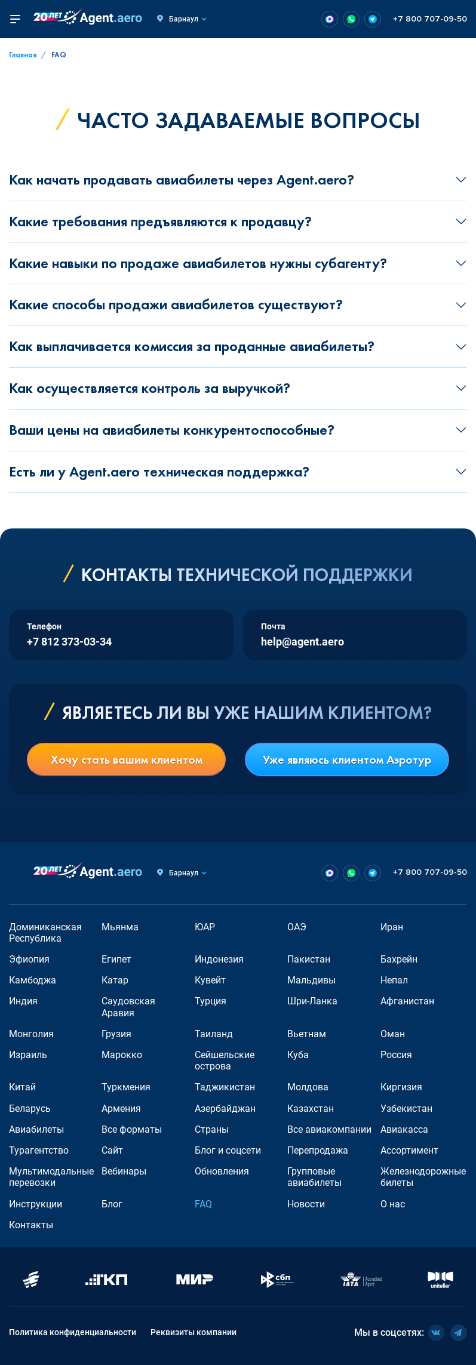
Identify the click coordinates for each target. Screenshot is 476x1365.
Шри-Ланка (312, 1001)
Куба (298, 1054)
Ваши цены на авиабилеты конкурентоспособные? (171, 429)
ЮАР (205, 927)
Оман (392, 1034)
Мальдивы (311, 980)
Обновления (222, 1171)
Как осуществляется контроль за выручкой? (149, 388)
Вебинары (124, 1171)
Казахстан (310, 1108)
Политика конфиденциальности (72, 1332)
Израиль (28, 1054)
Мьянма (120, 927)
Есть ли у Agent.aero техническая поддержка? (159, 471)
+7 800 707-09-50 (430, 19)
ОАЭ (296, 927)
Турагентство (39, 1150)
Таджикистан (225, 1087)
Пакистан (308, 959)
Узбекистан (406, 1108)
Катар (115, 980)
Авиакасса (404, 1129)
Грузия (116, 1034)
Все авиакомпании (329, 1129)
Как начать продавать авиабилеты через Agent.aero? (181, 179)
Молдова (307, 1087)
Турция (210, 1001)
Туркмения (126, 1087)
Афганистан (407, 1001)
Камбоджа (32, 980)
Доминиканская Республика (45, 932)
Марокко (122, 1054)
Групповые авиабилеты (314, 1177)
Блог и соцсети (228, 1150)
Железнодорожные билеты (423, 1177)
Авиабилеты (36, 1129)
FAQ (203, 1204)
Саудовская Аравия (128, 1006)
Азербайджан (225, 1108)
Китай (22, 1087)
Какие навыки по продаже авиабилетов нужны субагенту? (198, 263)
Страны (212, 1129)
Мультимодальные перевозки (51, 1177)
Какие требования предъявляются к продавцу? (160, 221)
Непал (394, 980)
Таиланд (214, 1034)
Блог (112, 1204)
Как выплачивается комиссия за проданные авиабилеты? (191, 346)
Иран (391, 927)
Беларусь (30, 1108)
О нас (392, 1204)
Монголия (31, 1034)
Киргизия (401, 1087)
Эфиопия (29, 959)
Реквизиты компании (194, 1332)
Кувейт (210, 980)
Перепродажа (317, 1150)
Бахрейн (398, 959)
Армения (121, 1108)
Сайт (112, 1150)
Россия (396, 1054)
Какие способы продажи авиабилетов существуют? (176, 304)
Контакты (31, 1225)
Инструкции (35, 1204)
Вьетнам (306, 1034)
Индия (23, 1001)
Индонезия (219, 959)
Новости (306, 1204)
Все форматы (132, 1129)
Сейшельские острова (224, 1060)
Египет (116, 959)
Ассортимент (409, 1150)
